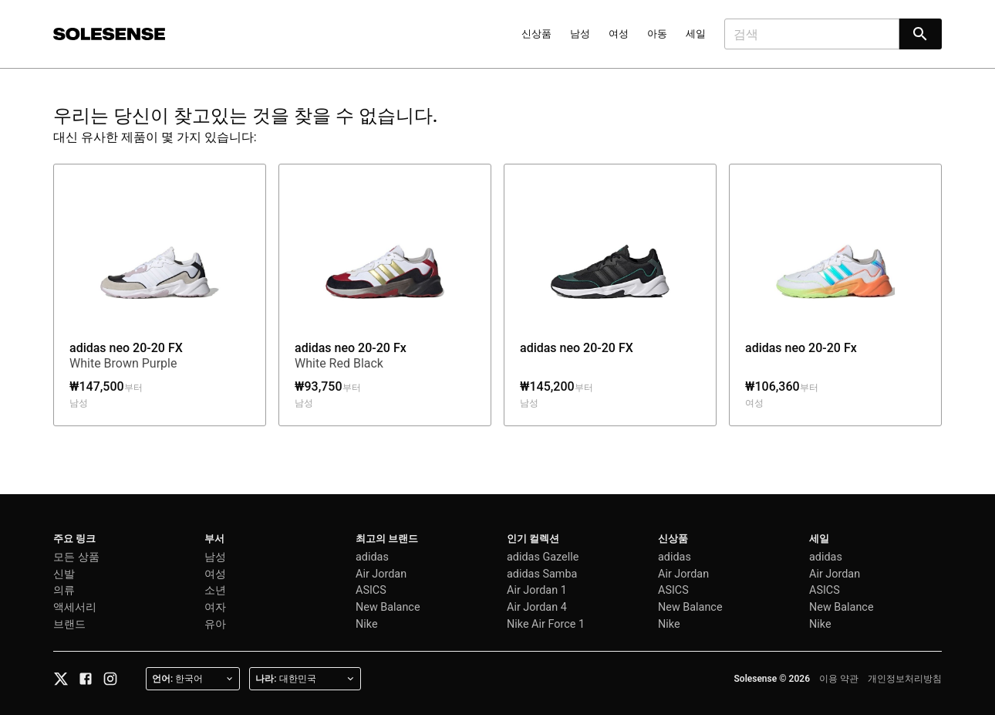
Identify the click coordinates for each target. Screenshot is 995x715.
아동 (657, 33)
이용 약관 (838, 678)
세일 (696, 33)
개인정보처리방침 (905, 678)
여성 (619, 33)
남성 (580, 33)
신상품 (536, 33)
